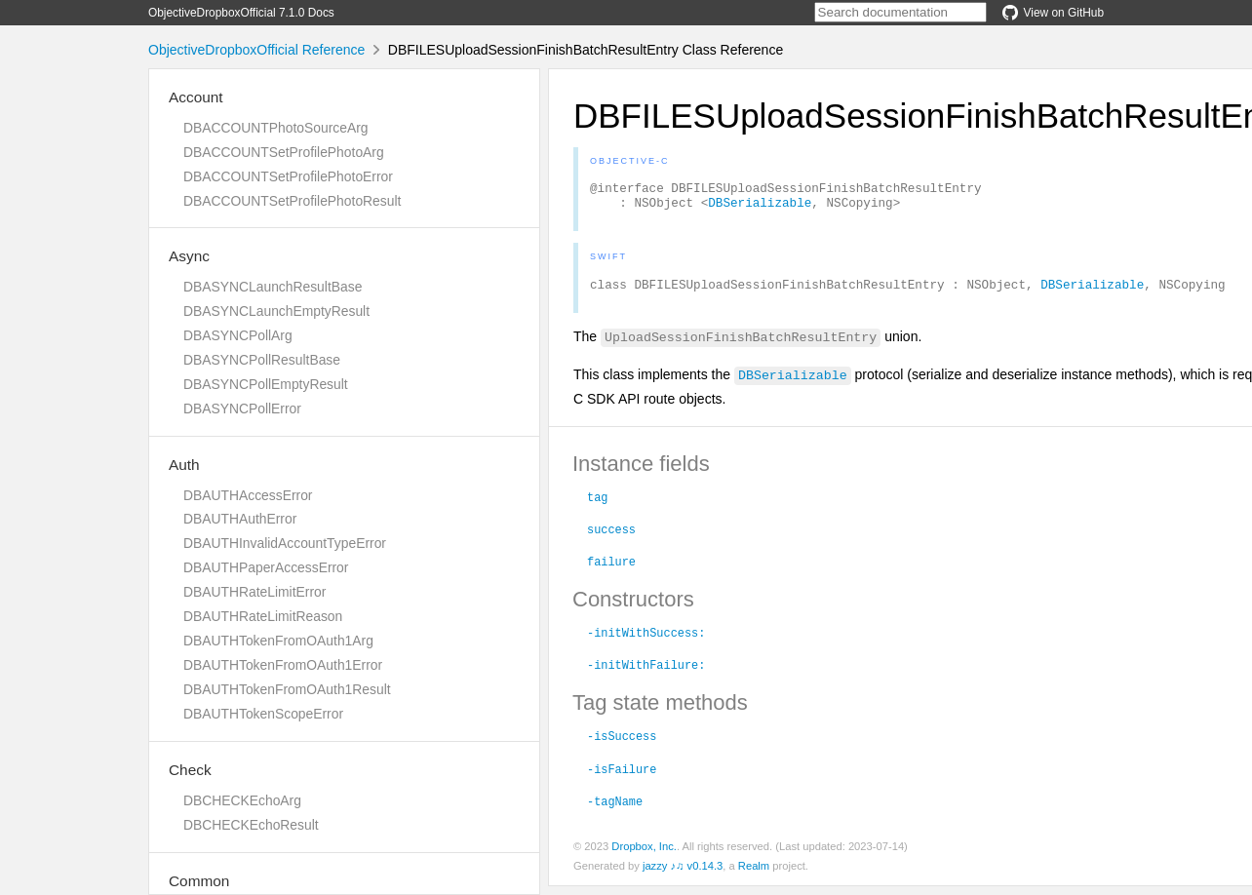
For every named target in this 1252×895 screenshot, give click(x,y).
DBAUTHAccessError (247, 495)
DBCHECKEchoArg (242, 800)
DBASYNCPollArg (238, 335)
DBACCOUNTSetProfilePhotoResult (292, 201)
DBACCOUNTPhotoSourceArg (275, 128)
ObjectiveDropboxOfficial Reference (256, 50)
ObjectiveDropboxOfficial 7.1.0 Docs (241, 12)
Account (196, 97)
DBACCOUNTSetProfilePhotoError (288, 176)
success (611, 537)
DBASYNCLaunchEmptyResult (276, 311)
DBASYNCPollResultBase (261, 360)
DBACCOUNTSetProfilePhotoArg (283, 152)
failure (611, 569)
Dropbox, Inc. (644, 855)
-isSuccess (621, 744)
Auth (184, 464)
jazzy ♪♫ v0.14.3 (683, 874)
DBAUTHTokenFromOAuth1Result (287, 689)
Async (189, 256)
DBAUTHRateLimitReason (262, 616)
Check (190, 769)
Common (199, 881)
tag (597, 505)
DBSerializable (759, 207)
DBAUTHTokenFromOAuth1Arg (278, 640)
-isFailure (621, 777)
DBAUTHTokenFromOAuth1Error (282, 665)
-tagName (615, 809)
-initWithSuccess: (646, 640)
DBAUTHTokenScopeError (263, 713)
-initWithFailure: (646, 673)
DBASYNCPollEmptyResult (265, 384)
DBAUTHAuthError (239, 518)
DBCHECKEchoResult (251, 825)
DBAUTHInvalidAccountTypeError (284, 543)
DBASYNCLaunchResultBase (272, 286)
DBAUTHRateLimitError (254, 592)
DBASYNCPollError (242, 408)
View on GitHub (1053, 12)
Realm (753, 874)
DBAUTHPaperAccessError (265, 567)
